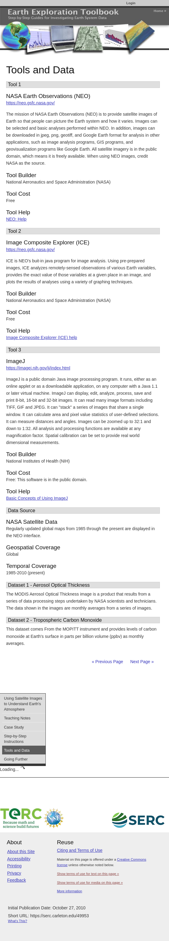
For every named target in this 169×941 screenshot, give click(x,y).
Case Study (14, 727)
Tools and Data (17, 750)
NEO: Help (16, 219)
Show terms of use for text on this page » (88, 874)
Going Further (16, 759)
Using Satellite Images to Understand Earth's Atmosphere (23, 704)
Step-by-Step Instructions (15, 739)
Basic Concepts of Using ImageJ (37, 498)
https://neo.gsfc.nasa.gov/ (30, 102)
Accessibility (18, 858)
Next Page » (141, 661)
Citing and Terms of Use (79, 850)
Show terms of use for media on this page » (90, 882)
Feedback (16, 880)
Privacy (14, 873)
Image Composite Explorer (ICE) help (41, 337)
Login (130, 3)
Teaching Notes (17, 718)
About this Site (20, 851)
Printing (14, 865)
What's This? (17, 921)
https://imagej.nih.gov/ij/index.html (38, 368)
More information (69, 891)
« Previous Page (107, 661)
